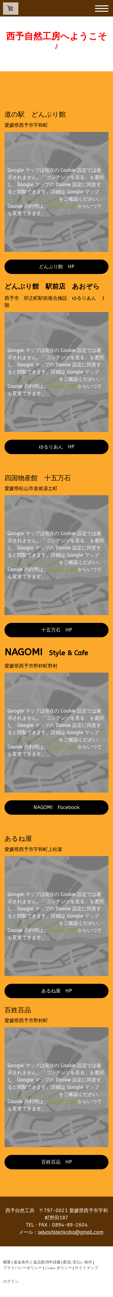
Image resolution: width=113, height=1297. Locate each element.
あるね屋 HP (56, 991)
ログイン (11, 1281)
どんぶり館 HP (56, 266)
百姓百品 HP (56, 1162)
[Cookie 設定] (62, 206)
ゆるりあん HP (56, 447)
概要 (7, 1262)
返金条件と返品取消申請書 (37, 1262)
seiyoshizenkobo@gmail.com (70, 1232)
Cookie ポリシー (58, 1267)
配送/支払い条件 (77, 1262)
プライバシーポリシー (22, 1267)
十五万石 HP (56, 630)
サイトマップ (86, 1267)
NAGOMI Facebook (56, 807)
